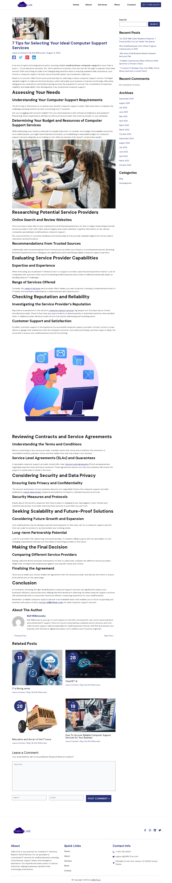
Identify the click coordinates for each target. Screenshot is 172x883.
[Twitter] (21, 58)
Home (71, 4)
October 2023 (125, 134)
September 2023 (126, 138)
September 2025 (127, 98)
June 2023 (124, 151)
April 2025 (124, 121)
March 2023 (124, 160)
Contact (127, 4)
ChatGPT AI (71, 681)
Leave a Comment (20, 53)
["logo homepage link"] (25, 4)
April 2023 (123, 156)
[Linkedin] (34, 58)
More (113, 4)
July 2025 (123, 107)
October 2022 (125, 165)
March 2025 (124, 125)
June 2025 (124, 112)
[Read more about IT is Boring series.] (37, 667)
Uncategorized (126, 183)
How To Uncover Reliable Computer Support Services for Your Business (90, 736)
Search (123, 19)
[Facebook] (14, 58)
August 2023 (125, 143)
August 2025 (125, 103)
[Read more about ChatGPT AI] (90, 663)
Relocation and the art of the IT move (33, 739)
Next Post (109, 636)
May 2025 (123, 116)
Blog (30, 692)
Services (98, 4)
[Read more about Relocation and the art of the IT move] (37, 717)
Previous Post (19, 636)
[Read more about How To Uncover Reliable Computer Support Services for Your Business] (90, 715)
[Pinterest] (27, 58)
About (84, 4)
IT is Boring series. (22, 688)
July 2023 (123, 147)
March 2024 (124, 129)
